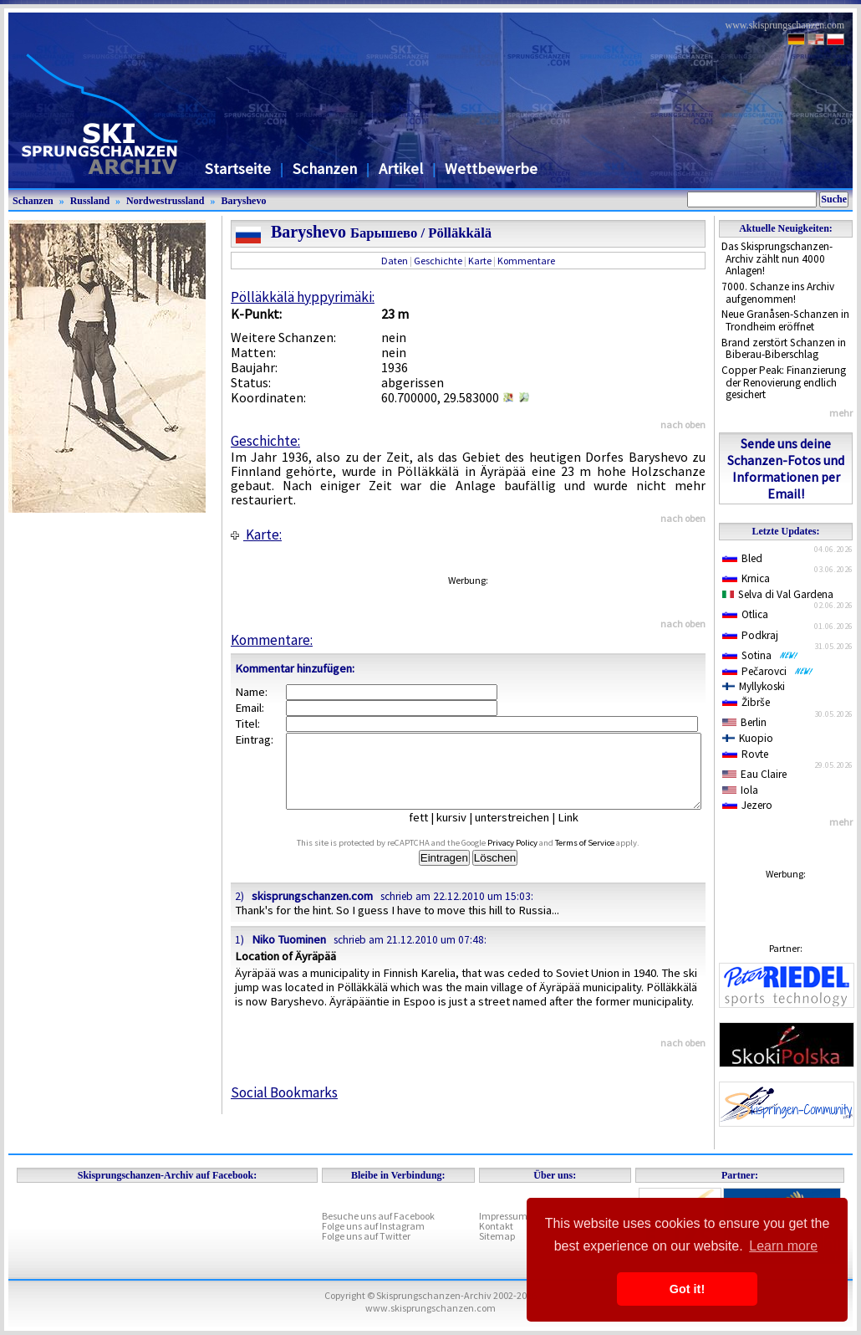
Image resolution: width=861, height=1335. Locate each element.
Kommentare (526, 260)
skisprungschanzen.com (312, 910)
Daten (394, 260)
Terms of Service (604, 857)
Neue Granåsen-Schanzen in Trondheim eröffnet (785, 320)
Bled (742, 558)
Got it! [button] (687, 1289)
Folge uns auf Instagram (373, 1226)
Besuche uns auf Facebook (378, 1216)
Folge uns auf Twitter (366, 1236)
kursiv (464, 832)
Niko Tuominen (289, 954)
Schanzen (325, 168)
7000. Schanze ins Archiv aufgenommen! (777, 292)
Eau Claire (754, 774)
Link (580, 832)
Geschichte (438, 260)
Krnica (746, 578)
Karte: (256, 534)
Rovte (745, 754)
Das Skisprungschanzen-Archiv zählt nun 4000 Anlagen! (777, 258)
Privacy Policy (532, 857)
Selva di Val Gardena (777, 594)
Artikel (401, 168)
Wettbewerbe (491, 168)
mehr (841, 413)
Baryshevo (243, 201)
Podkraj (750, 635)
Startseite (238, 168)
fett (431, 832)
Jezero (747, 805)
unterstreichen (524, 832)
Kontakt (496, 1226)
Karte (480, 260)
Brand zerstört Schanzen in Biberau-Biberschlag (783, 348)
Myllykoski (753, 686)
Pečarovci (767, 671)
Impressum (503, 1216)
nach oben (683, 424)
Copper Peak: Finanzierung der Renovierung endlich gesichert (783, 382)
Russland (90, 201)
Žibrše (746, 702)
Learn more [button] (783, 1246)
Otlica (745, 614)
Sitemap (497, 1236)
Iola (740, 790)
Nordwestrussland (165, 201)
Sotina (760, 655)
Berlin (744, 722)
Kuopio (747, 738)
